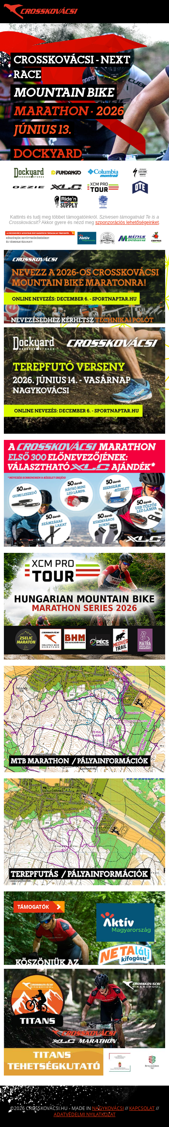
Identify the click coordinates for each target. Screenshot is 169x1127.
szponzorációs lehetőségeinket (127, 222)
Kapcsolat (142, 1108)
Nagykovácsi (108, 1108)
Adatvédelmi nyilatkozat (85, 1114)
